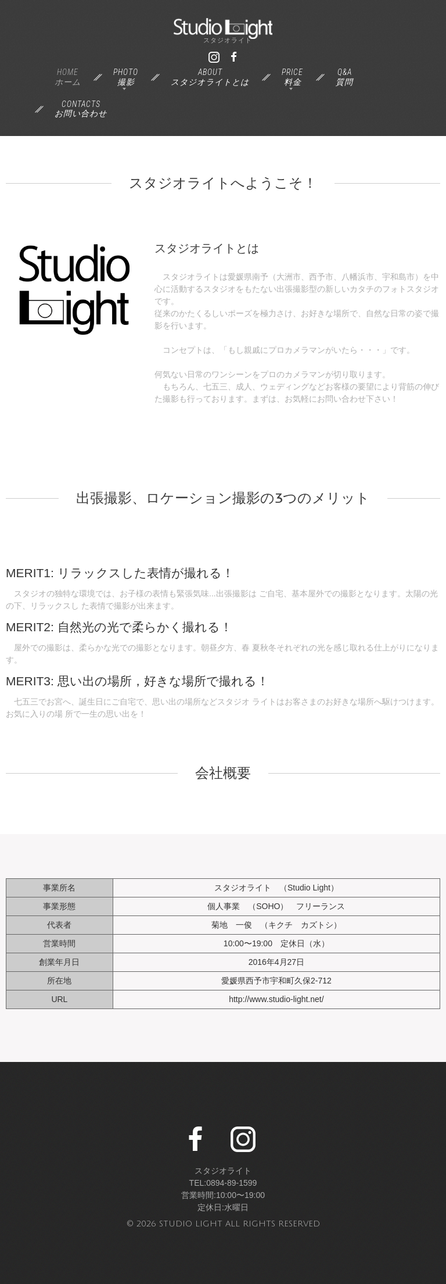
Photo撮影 (125, 77)
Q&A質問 (344, 77)
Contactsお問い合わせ (81, 109)
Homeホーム (68, 77)
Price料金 (292, 77)
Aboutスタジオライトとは (210, 77)
